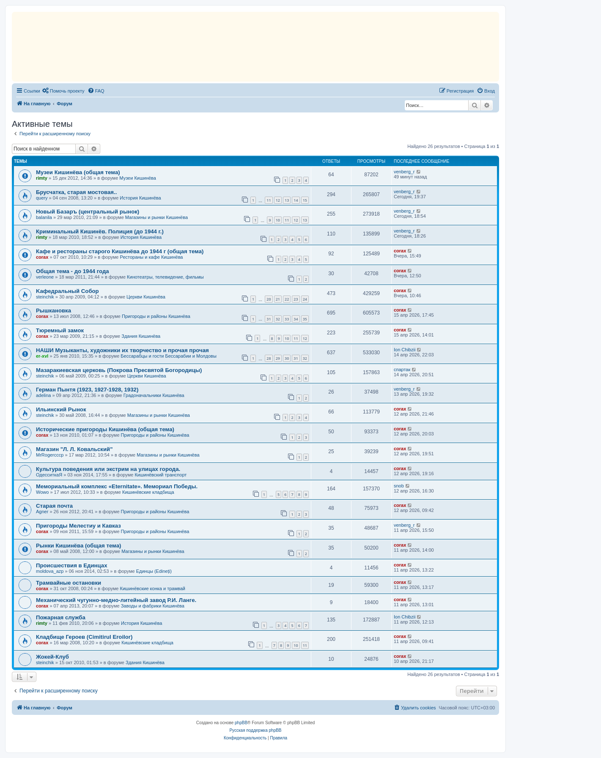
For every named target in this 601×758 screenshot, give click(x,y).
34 (296, 319)
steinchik (45, 296)
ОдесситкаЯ (49, 474)
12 (278, 200)
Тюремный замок (60, 330)
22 (287, 299)
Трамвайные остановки (68, 583)
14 (296, 200)
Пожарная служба (60, 617)
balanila (44, 217)
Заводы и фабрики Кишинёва (152, 605)
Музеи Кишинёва (137, 178)
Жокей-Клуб (52, 657)
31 (268, 319)
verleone (45, 276)
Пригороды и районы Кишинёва (156, 316)
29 (278, 358)
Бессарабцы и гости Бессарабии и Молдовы (168, 355)
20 (268, 299)
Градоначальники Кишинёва (153, 395)
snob (399, 485)
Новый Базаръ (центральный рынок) (87, 211)
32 (278, 319)
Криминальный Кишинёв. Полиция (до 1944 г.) (100, 231)
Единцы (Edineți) (154, 571)
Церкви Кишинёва (145, 296)
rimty (41, 178)
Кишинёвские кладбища (148, 492)
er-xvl (42, 355)
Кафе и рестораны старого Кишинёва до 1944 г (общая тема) (119, 251)
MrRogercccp (49, 454)
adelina (43, 395)
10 (278, 220)
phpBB (241, 722)
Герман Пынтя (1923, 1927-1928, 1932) (87, 389)
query (42, 197)
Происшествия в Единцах (71, 565)
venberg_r (404, 171)
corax (42, 257)
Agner (42, 511)
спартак (402, 369)
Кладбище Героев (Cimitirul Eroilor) (84, 637)
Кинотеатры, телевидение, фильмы (165, 276)
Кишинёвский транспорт (160, 474)
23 (296, 299)
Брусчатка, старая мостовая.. (76, 192)
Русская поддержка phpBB (255, 730)
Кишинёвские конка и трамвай (152, 588)
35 (305, 319)
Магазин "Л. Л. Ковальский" (74, 449)
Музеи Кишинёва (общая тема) (78, 172)
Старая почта (54, 506)
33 (287, 319)
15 (305, 200)
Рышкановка (53, 310)
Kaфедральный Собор (67, 291)
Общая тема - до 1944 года (72, 271)
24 (305, 299)
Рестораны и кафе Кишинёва (151, 257)
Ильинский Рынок (61, 409)
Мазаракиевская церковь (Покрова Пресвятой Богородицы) (119, 370)
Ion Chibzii (404, 349)
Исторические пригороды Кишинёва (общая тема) (105, 429)
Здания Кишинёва (140, 336)
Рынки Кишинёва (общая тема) (78, 545)
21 (278, 299)
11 (268, 200)
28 (268, 358)
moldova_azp (49, 571)
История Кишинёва (140, 197)
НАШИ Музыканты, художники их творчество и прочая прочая (122, 350)
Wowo (42, 492)
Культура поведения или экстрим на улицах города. (108, 469)
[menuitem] (63, 91)
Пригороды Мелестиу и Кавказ (78, 526)
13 (287, 200)
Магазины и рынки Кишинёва (156, 217)
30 (287, 358)
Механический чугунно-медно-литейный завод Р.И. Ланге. (116, 600)
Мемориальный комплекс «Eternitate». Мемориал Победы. (117, 486)
